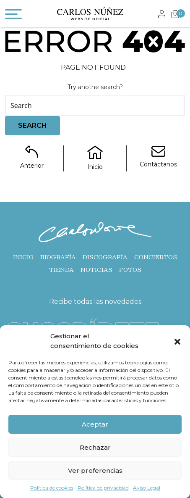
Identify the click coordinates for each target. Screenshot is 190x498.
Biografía (58, 257)
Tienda (61, 269)
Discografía (105, 257)
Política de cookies (51, 488)
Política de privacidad (103, 488)
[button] (177, 341)
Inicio (23, 257)
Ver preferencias (95, 470)
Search (32, 125)
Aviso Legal (146, 488)
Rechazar (95, 447)
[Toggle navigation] (13, 15)
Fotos (130, 269)
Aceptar (95, 424)
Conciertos (155, 257)
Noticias (96, 269)
